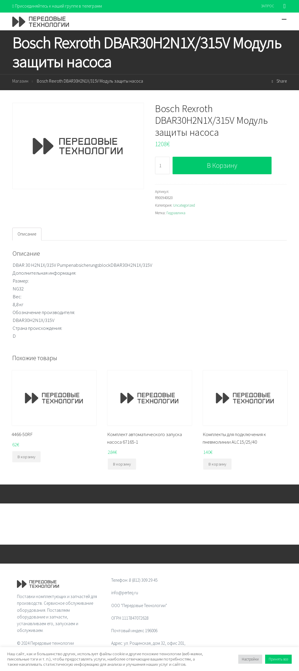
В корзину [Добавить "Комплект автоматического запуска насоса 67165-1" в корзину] (122, 464)
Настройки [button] (250, 659)
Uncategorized (184, 205)
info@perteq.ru (124, 592)
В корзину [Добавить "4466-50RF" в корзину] (26, 456)
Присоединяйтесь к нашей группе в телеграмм (57, 6)
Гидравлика (175, 212)
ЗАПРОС (267, 6)
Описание (27, 234)
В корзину (222, 165)
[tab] (26, 234)
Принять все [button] (278, 659)
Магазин (20, 81)
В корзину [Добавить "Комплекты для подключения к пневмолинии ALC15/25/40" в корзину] (217, 464)
